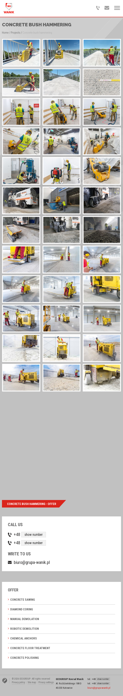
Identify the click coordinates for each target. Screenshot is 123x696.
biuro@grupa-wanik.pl (32, 562)
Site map (32, 682)
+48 (30, 534)
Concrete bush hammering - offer (31, 504)
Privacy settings (46, 682)
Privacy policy (18, 682)
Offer (13, 590)
